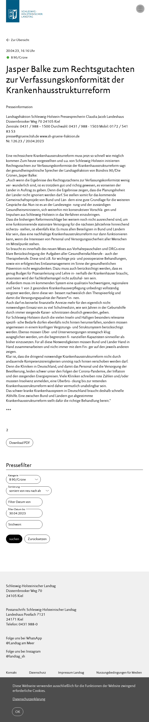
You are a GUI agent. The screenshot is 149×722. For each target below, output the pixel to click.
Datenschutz (37, 672)
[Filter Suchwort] (24, 524)
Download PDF (19, 443)
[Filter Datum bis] (24, 513)
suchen (14, 539)
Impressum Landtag (71, 672)
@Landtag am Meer (20, 643)
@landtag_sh (15, 656)
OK (17, 712)
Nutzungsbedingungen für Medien (119, 672)
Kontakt (11, 672)
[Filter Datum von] (24, 502)
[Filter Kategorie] (23, 479)
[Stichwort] (24, 524)
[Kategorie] (23, 479)
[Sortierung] (29, 490)
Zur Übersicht (20, 40)
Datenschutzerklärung (29, 699)
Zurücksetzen (37, 539)
